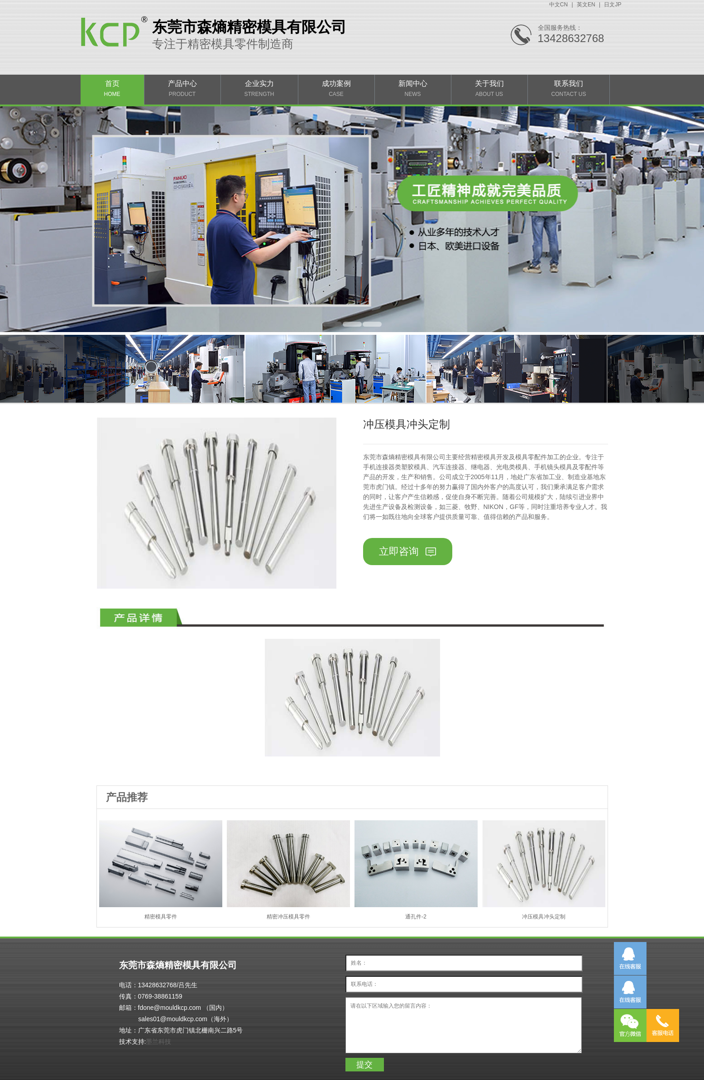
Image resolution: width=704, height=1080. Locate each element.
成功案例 (336, 88)
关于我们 (489, 88)
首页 (112, 88)
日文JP (612, 4)
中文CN (558, 4)
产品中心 (182, 88)
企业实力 (259, 88)
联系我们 (568, 88)
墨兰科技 (158, 1041)
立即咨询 (407, 551)
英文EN (586, 4)
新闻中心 (412, 88)
